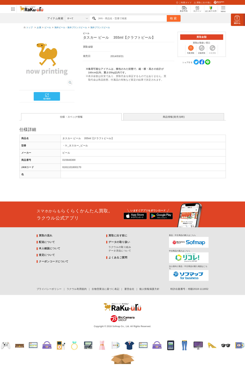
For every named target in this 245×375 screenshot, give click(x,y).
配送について (47, 241)
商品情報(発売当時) (174, 116)
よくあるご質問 (117, 257)
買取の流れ (45, 235)
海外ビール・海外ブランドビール (71, 27)
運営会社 (129, 289)
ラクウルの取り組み (119, 247)
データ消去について (119, 250)
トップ (30, 27)
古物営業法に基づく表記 (105, 289)
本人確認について (49, 248)
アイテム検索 (55, 18)
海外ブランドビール (100, 27)
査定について (47, 254)
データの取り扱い (119, 241)
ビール (48, 27)
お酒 (39, 27)
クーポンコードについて (53, 261)
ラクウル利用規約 (77, 289)
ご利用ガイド (184, 3)
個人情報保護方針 (149, 289)
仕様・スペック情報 (71, 116)
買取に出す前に (203, 3)
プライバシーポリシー (49, 289)
